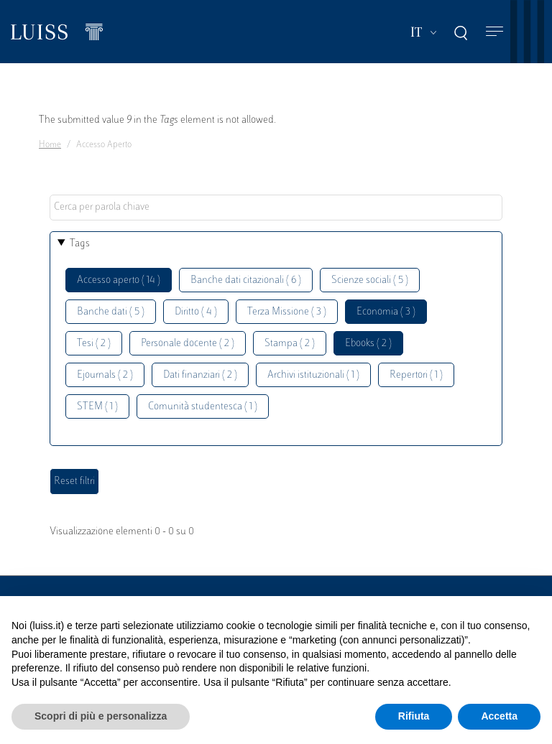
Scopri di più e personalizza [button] (100, 716)
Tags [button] (80, 243)
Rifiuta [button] (414, 716)
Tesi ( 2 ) (94, 343)
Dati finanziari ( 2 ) (200, 375)
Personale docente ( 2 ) (187, 343)
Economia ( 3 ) (385, 312)
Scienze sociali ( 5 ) (369, 280)
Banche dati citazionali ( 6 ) (245, 280)
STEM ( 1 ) (97, 406)
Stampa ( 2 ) (289, 343)
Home (50, 145)
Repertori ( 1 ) (416, 375)
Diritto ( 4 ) (196, 312)
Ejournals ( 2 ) (105, 375)
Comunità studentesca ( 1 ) (202, 406)
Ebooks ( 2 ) (368, 343)
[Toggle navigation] (494, 32)
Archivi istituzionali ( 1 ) (313, 375)
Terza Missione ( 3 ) (286, 312)
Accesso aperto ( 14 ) (118, 280)
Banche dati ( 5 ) (110, 312)
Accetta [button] (499, 716)
